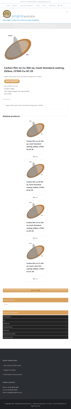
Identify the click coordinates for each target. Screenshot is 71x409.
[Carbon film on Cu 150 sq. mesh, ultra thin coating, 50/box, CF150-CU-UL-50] (35, 251)
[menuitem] (8, 5)
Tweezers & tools (35, 337)
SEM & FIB (35, 323)
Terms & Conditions (58, 403)
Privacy (49, 403)
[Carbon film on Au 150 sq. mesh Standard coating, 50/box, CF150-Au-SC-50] (35, 210)
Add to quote (12, 81)
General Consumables (35, 334)
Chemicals (35, 330)
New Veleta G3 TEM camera (12, 365)
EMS (9, 94)
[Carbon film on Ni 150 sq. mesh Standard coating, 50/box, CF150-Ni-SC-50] (35, 169)
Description (6, 99)
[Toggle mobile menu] (67, 12)
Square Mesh (25, 91)
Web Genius (42, 403)
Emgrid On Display (9, 370)
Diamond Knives (35, 327)
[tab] (35, 99)
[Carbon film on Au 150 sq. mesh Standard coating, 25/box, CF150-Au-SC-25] (35, 129)
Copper (12, 89)
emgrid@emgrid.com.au (44, 1)
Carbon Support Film (14, 91)
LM (35, 320)
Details (36, 156)
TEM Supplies (35, 317)
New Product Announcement (13, 374)
